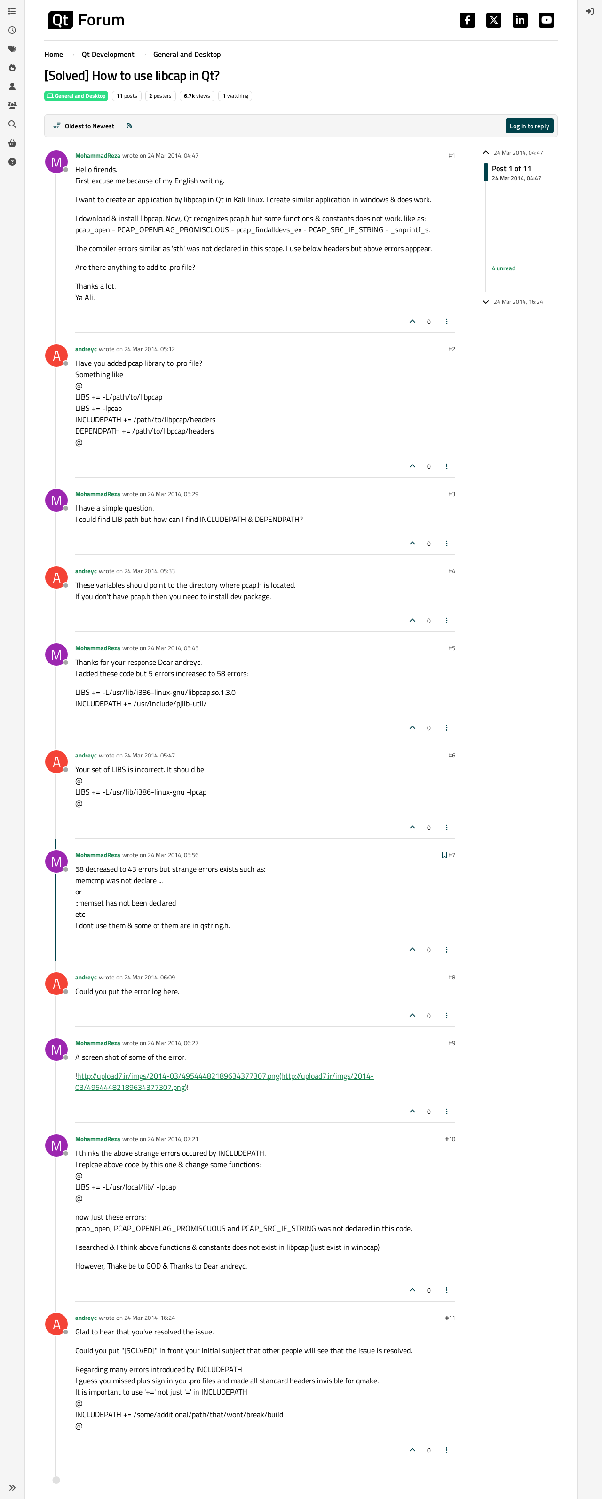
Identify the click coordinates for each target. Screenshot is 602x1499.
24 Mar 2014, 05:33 (149, 571)
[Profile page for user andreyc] (56, 355)
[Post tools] (447, 321)
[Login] (589, 11)
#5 (452, 648)
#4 (452, 571)
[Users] (12, 86)
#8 (452, 977)
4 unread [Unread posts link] (503, 268)
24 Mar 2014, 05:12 (149, 349)
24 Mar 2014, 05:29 (173, 493)
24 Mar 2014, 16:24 (149, 1317)
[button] (12, 1487)
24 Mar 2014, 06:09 (149, 977)
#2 (452, 349)
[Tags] (12, 48)
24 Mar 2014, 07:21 (173, 1139)
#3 (452, 493)
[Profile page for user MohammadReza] (56, 161)
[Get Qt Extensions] (12, 142)
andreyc (86, 349)
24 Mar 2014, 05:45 (173, 648)
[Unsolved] (12, 161)
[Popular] (12, 67)
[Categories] (12, 11)
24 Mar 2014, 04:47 (173, 155)
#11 (450, 1317)
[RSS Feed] (129, 125)
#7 (452, 855)
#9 (452, 1043)
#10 (450, 1139)
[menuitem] (589, 11)
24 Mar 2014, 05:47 (149, 755)
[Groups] (12, 105)
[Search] (12, 124)
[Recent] (12, 30)
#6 (452, 755)
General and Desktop (76, 95)
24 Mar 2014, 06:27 (173, 1043)
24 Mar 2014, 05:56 (173, 855)
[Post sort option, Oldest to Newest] (83, 125)
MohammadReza (97, 155)
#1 (452, 155)
